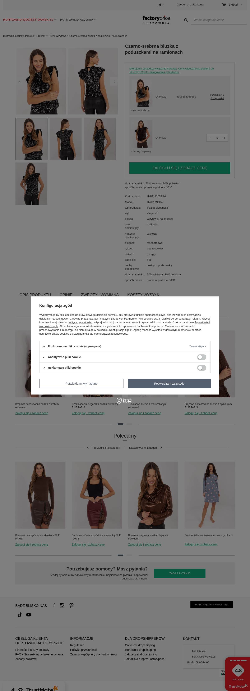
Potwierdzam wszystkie (169, 383)
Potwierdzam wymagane (82, 383)
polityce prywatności (80, 322)
